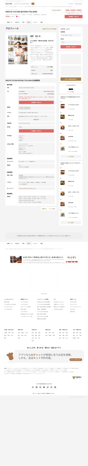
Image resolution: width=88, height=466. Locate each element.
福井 (33, 340)
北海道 (5, 332)
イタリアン (8, 14)
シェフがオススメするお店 (10, 304)
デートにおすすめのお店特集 (43, 304)
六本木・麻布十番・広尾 (11, 249)
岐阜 (33, 335)
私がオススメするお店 (49, 29)
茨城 (22, 335)
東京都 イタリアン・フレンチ (18, 6)
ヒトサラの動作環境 (23, 368)
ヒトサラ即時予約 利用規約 (73, 368)
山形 (12, 335)
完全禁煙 (44, 182)
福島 (5, 338)
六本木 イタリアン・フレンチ (47, 6)
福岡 (74, 332)
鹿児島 (74, 338)
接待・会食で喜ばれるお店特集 (44, 306)
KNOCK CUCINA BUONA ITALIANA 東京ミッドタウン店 (32, 198)
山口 (67, 338)
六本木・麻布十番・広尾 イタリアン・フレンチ (33, 6)
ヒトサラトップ (10, 368)
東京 (19, 332)
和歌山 (50, 335)
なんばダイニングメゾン (59, 302)
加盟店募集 (41, 368)
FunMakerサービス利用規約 (9, 373)
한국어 (52, 393)
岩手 (13, 332)
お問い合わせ (35, 368)
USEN (5, 368)
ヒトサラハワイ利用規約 (41, 371)
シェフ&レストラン (8, 299)
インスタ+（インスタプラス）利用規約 (28, 371)
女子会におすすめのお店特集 (43, 302)
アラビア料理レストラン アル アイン (74, 147)
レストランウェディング (75, 306)
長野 (39, 332)
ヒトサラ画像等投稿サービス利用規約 (67, 371)
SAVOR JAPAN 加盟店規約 (35, 370)
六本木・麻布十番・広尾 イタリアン (50, 249)
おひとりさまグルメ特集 (42, 316)
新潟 (33, 332)
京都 (53, 332)
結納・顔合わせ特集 (41, 314)
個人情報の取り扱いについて (28, 373)
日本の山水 (72, 311)
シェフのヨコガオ (8, 309)
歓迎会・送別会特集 (41, 309)
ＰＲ (55, 299)
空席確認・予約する (74, 16)
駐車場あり (38, 182)
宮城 (5, 335)
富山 (36, 338)
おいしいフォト (73, 304)
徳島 (60, 332)
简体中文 (44, 393)
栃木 (25, 335)
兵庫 (50, 332)
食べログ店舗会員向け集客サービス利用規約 (12, 371)
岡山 (60, 338)
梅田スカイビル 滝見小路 (59, 306)
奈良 (46, 335)
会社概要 (51, 368)
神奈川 (22, 332)
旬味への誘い (23, 309)
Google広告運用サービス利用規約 (47, 370)
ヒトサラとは (16, 368)
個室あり (33, 182)
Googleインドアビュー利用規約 (61, 370)
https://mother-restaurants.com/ (27, 188)
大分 (77, 335)
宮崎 (80, 335)
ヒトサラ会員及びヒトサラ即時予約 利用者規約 (13, 370)
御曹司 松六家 (71, 115)
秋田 (8, 335)
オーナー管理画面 (57, 368)
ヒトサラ (7, 6)
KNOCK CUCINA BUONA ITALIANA (59, 6)
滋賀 (54, 335)
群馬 (19, 338)
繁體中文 (48, 393)
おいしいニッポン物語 (25, 306)
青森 (9, 332)
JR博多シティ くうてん (59, 304)
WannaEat (72, 309)
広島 (63, 338)
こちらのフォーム (57, 236)
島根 (67, 335)
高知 (60, 335)
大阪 (46, 332)
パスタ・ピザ (12, 14)
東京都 (11, 6)
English (39, 393)
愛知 (39, 335)
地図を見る (36, 119)
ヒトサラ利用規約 (64, 368)
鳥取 (63, 335)
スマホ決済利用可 (23, 184)
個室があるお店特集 (41, 319)
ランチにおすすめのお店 (42, 311)
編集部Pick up (24, 299)
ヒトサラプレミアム (8, 306)
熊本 (74, 335)
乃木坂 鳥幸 (70, 136)
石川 (39, 338)
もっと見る (71, 156)
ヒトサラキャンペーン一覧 (26, 316)
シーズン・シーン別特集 (42, 299)
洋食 (16, 14)
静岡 (36, 335)
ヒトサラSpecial (24, 302)
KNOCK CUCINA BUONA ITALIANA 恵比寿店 (30, 202)
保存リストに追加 (56, 10)
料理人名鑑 (6, 302)
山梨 (36, 332)
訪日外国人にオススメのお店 (27, 314)
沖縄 (78, 338)
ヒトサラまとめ (24, 311)
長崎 (80, 332)
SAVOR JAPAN (73, 302)
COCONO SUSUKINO (58, 309)
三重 (33, 338)
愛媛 (67, 332)
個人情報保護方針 (19, 373)
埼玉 (19, 335)
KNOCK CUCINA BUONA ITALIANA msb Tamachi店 (32, 196)
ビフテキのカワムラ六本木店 (74, 104)
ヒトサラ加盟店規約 (26, 370)
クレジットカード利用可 (24, 182)
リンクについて (46, 368)
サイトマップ (29, 368)
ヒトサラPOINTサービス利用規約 (52, 371)
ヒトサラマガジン (24, 304)
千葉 (26, 332)
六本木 (18, 249)
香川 (63, 332)
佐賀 (77, 332)
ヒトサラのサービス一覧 (77, 1)
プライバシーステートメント (39, 373)
